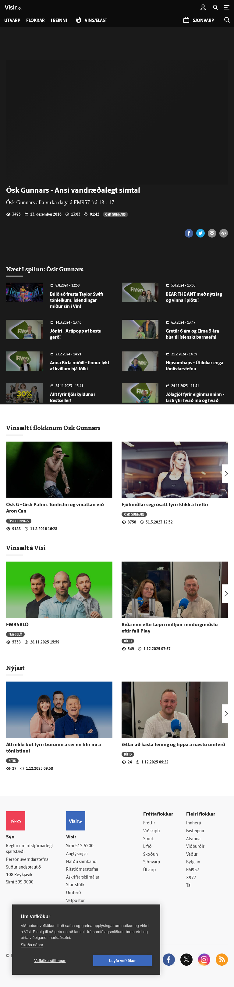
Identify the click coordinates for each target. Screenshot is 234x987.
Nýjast (15, 667)
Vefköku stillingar (50, 961)
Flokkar (35, 21)
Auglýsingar (77, 854)
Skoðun (150, 854)
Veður (191, 854)
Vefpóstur (75, 901)
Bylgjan (193, 862)
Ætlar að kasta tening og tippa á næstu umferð (173, 744)
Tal (189, 885)
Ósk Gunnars (115, 214)
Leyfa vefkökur (122, 961)
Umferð (73, 893)
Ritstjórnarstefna (82, 869)
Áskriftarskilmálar (82, 877)
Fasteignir (195, 831)
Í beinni (59, 21)
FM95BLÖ (17, 624)
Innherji (193, 823)
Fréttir (149, 823)
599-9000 (24, 882)
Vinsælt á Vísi (26, 547)
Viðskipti (151, 831)
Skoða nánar (32, 945)
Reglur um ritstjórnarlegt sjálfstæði (29, 849)
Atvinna (193, 839)
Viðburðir (195, 846)
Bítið (128, 640)
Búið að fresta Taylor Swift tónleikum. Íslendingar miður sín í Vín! (76, 300)
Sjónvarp (151, 862)
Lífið (147, 846)
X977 (191, 878)
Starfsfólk (75, 885)
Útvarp (149, 870)
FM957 (192, 870)
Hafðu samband (81, 862)
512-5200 (84, 846)
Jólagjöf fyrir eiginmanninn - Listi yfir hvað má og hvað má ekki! (195, 401)
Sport (148, 839)
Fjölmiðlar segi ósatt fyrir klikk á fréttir (165, 504)
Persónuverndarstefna (27, 860)
